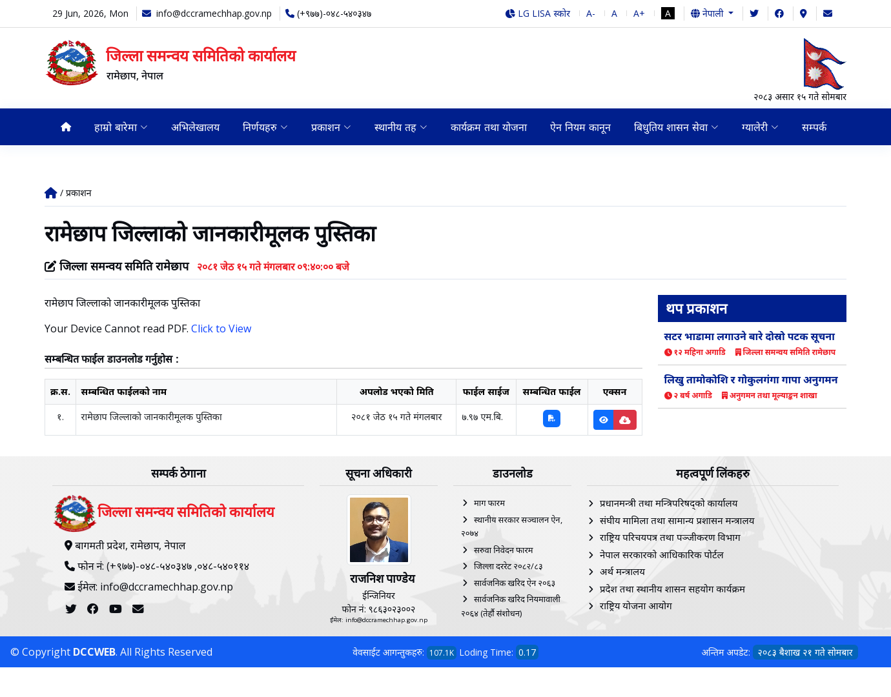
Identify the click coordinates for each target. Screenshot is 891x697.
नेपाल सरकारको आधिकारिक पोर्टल (662, 554)
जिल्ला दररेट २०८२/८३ (508, 566)
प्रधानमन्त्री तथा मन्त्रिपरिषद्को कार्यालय (668, 502)
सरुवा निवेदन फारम (503, 550)
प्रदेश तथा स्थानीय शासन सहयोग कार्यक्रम (672, 588)
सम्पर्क (814, 127)
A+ (639, 13)
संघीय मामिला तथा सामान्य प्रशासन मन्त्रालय (677, 520)
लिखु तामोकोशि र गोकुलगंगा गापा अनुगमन (751, 379)
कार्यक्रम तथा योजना (489, 127)
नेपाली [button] (708, 13)
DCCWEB (94, 652)
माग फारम (489, 503)
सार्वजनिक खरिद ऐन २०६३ (514, 583)
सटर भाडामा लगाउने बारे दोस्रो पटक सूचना (749, 336)
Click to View (221, 328)
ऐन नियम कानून (580, 127)
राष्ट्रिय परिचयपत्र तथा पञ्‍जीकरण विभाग (670, 536)
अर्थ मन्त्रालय (622, 571)
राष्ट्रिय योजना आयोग (636, 605)
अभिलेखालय (195, 127)
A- (590, 13)
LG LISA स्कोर (537, 13)
